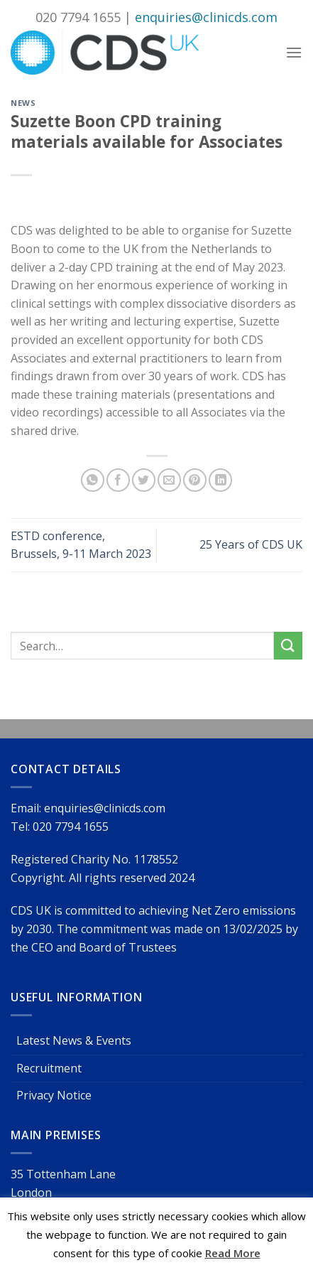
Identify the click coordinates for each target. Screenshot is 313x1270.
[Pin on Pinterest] (195, 480)
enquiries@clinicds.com (206, 17)
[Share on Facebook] (118, 480)
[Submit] (288, 646)
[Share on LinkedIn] (220, 480)
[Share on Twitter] (143, 480)
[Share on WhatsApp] (92, 480)
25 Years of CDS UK (250, 544)
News (23, 102)
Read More (232, 1253)
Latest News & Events (73, 1040)
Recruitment (49, 1068)
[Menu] (293, 52)
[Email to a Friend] (169, 480)
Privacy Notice (54, 1095)
